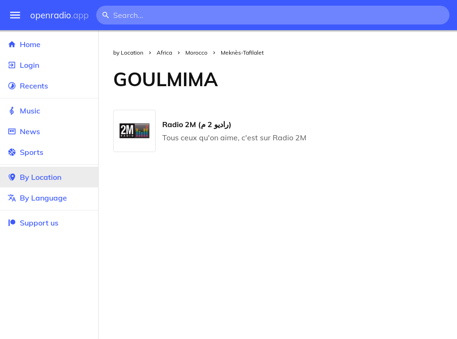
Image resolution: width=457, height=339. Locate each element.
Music (49, 110)
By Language (49, 197)
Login (49, 65)
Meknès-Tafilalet (242, 52)
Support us (33, 222)
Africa (164, 52)
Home (49, 44)
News (49, 131)
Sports (49, 152)
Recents (49, 85)
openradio (59, 15)
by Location (128, 52)
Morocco (196, 52)
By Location (49, 177)
